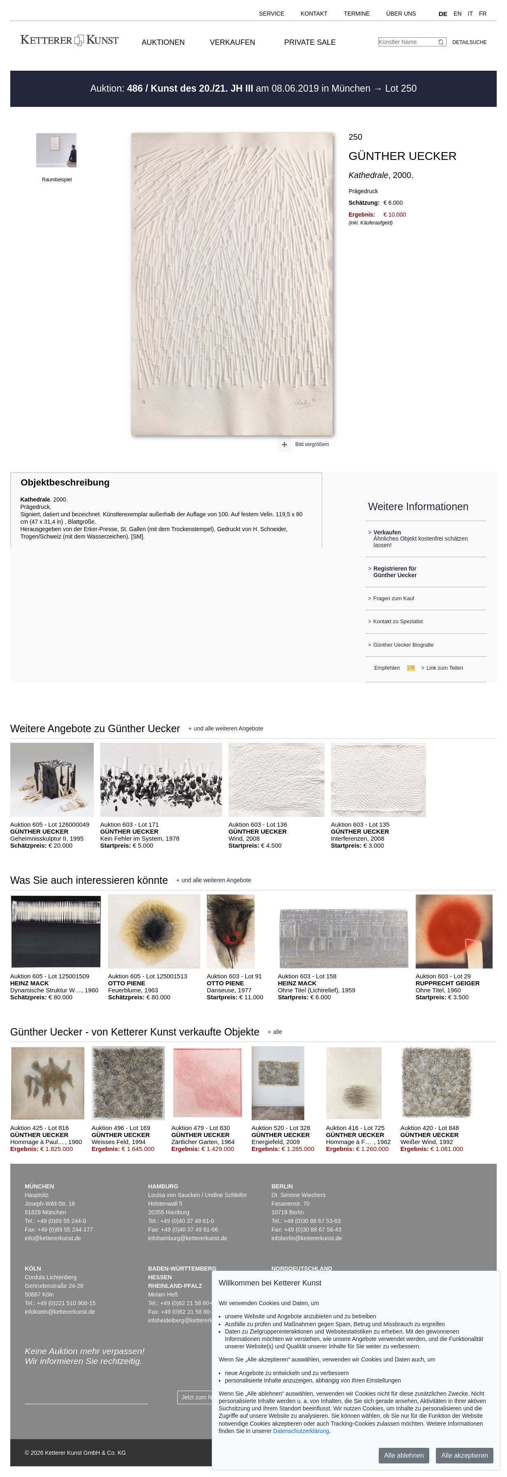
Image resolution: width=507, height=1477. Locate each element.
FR (483, 13)
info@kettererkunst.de (53, 1238)
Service (271, 13)
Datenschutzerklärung (301, 1431)
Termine (357, 13)
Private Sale (310, 42)
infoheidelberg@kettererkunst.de (190, 1320)
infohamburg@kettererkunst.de (187, 1238)
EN (457, 13)
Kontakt (314, 13)
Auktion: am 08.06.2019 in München (231, 88)
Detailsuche (470, 42)
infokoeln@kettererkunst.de (60, 1311)
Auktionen (163, 42)
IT (470, 13)
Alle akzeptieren (464, 1455)
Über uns (401, 13)
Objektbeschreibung (65, 482)
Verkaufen (232, 42)
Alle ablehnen (404, 1455)
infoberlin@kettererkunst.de (306, 1238)
